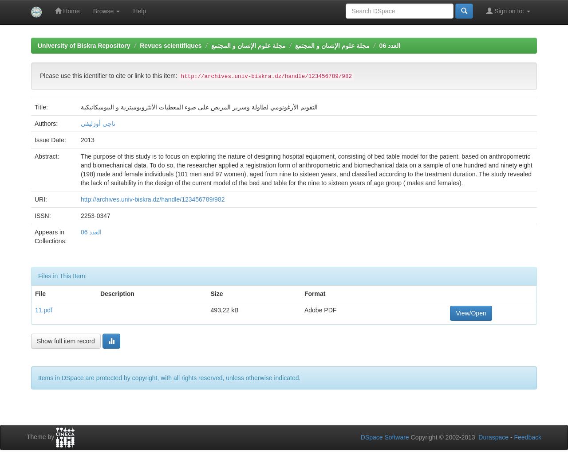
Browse (106, 11)
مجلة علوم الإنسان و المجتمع (248, 45)
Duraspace (493, 437)
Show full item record (66, 341)
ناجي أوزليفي (98, 123)
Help (139, 11)
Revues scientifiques (170, 45)
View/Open (471, 313)
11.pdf (43, 310)
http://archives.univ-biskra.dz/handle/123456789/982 (153, 199)
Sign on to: (508, 11)
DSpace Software (385, 437)
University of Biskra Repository (84, 45)
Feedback (527, 437)
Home (67, 11)
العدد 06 (389, 45)
